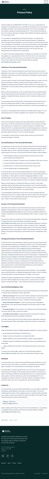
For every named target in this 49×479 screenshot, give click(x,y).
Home (15, 420)
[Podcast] (12, 456)
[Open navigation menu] (46, 2)
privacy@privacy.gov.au (12, 403)
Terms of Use (4, 420)
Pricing (14, 463)
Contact (11, 420)
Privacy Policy (37, 473)
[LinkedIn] (3, 456)
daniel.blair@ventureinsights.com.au (11, 62)
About (9, 463)
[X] (7, 456)
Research (3, 463)
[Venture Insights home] (6, 2)
